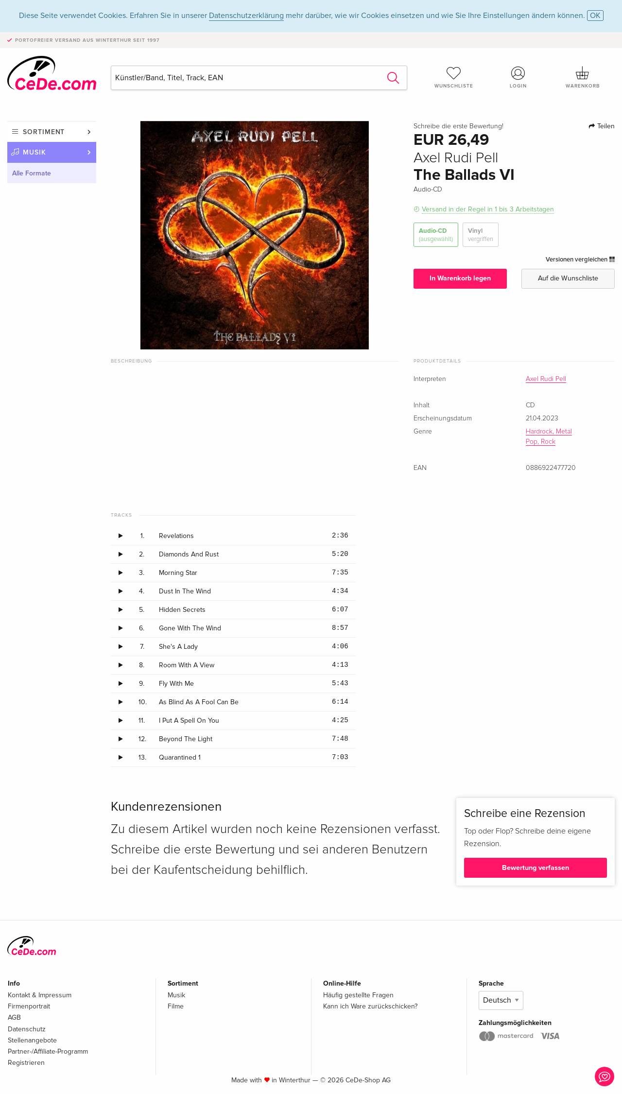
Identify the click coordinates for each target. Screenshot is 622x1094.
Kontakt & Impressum (39, 995)
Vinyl (480, 235)
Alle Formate (31, 173)
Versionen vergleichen (580, 259)
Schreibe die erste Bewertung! (458, 126)
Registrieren (26, 1063)
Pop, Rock (540, 441)
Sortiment (44, 132)
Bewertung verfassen (535, 868)
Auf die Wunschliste (568, 278)
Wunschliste (454, 77)
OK (595, 15)
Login (518, 77)
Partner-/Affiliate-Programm (48, 1051)
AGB (14, 1017)
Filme (176, 1006)
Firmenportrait (29, 1006)
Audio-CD (436, 235)
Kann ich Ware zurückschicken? (370, 1006)
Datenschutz (27, 1029)
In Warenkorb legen (460, 278)
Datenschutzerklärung (246, 15)
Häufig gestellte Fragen (358, 995)
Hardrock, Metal (549, 431)
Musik (34, 152)
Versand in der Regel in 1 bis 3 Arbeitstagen (488, 209)
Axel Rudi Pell (546, 379)
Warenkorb (583, 77)
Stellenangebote (32, 1040)
